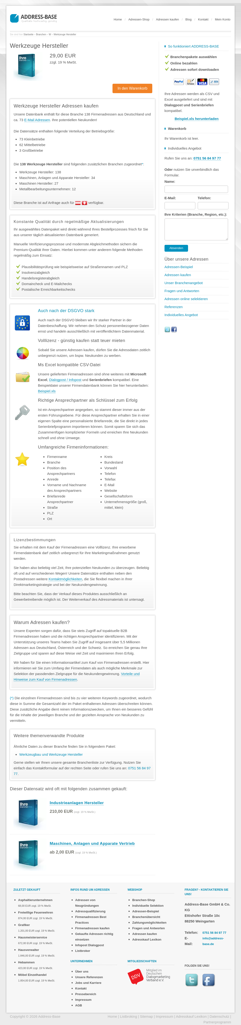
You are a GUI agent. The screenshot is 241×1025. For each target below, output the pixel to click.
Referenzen (174, 307)
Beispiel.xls (47, 391)
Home (118, 19)
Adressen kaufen (167, 19)
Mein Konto (222, 19)
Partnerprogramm (217, 1022)
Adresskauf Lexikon (146, 939)
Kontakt (203, 19)
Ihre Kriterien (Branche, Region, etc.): (196, 214)
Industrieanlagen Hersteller (77, 803)
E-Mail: (170, 198)
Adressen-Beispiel (179, 267)
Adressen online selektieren (186, 299)
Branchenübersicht (146, 917)
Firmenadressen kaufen (92, 928)
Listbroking (128, 1016)
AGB (78, 1005)
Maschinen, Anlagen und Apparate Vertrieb (92, 843)
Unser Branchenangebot (184, 283)
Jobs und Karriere (88, 983)
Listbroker (82, 951)
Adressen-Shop (138, 19)
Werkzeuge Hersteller (65, 34)
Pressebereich (85, 994)
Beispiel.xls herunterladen (197, 119)
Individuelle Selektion (148, 905)
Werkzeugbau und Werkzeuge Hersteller (51, 754)
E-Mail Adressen (37, 120)
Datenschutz (219, 1016)
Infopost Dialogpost (89, 945)
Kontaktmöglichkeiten (65, 579)
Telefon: (204, 198)
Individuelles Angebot (181, 315)
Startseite (28, 34)
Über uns (81, 971)
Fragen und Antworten (182, 291)
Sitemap (146, 1016)
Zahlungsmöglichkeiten (149, 922)
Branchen (41, 34)
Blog (188, 19)
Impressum (83, 999)
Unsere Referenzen (89, 977)
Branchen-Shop (143, 900)
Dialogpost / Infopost (65, 380)
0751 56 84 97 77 (214, 932)
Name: (170, 181)
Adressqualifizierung (90, 911)
